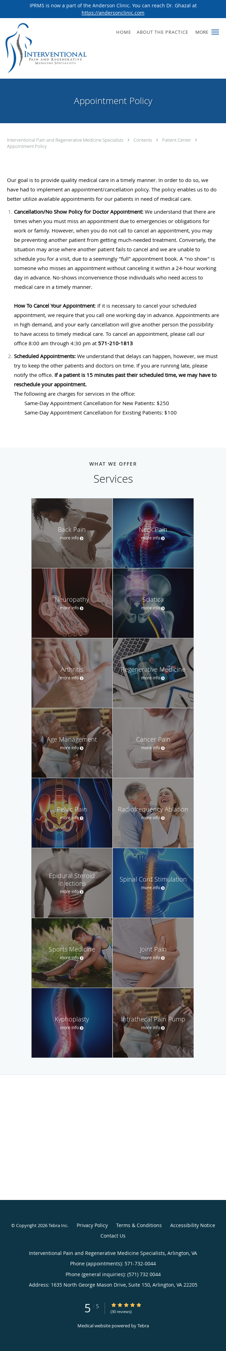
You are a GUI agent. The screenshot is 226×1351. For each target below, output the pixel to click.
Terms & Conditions (139, 1225)
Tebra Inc (57, 1225)
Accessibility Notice (192, 1225)
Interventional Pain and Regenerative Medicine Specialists (66, 140)
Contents (143, 140)
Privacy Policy (92, 1225)
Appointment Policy (27, 146)
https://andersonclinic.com (113, 12)
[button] (215, 32)
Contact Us (113, 1235)
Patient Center (177, 140)
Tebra (143, 1325)
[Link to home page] (61, 48)
